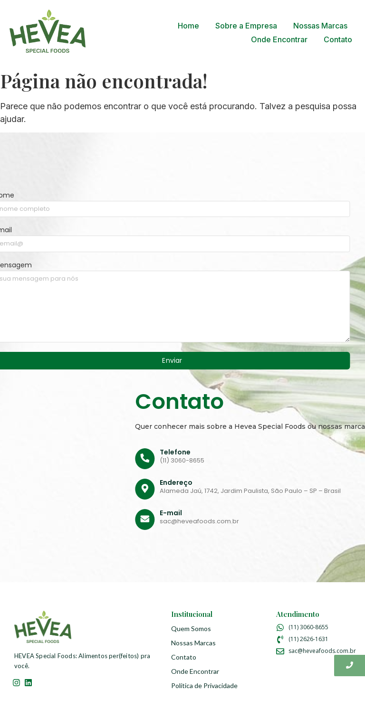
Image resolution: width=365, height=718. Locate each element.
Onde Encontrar (279, 39)
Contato (338, 39)
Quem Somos (191, 628)
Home (188, 25)
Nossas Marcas (320, 25)
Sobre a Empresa (246, 25)
